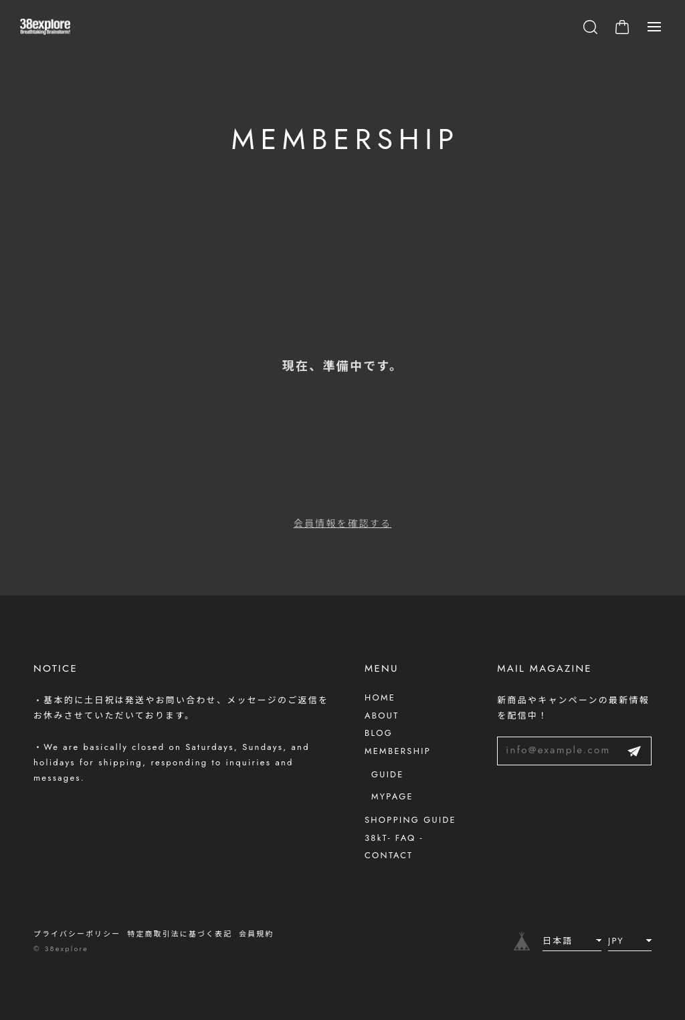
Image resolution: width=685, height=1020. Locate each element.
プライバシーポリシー (76, 933)
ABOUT (382, 715)
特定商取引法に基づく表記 (179, 933)
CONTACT (389, 855)
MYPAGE (392, 796)
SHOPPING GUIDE (410, 819)
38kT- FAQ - (394, 838)
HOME (380, 697)
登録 (634, 751)
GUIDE (387, 774)
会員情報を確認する (342, 526)
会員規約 (256, 933)
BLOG (379, 733)
